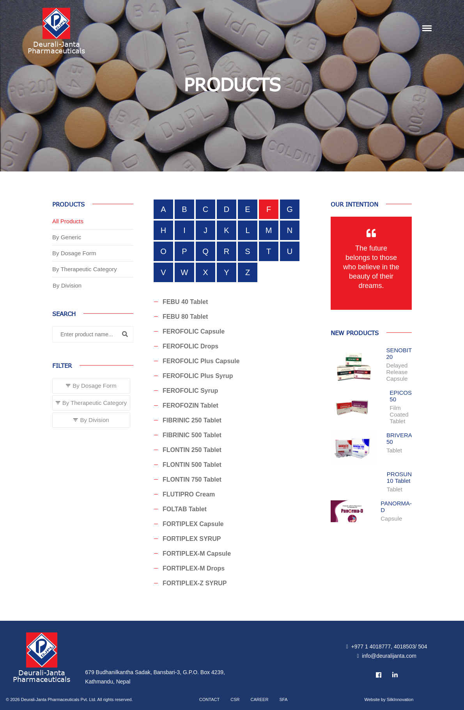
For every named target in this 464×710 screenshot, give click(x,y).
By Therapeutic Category (84, 269)
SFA (283, 699)
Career (260, 699)
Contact (209, 699)
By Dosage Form (74, 253)
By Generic (66, 237)
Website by (388, 699)
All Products (67, 221)
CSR (234, 699)
